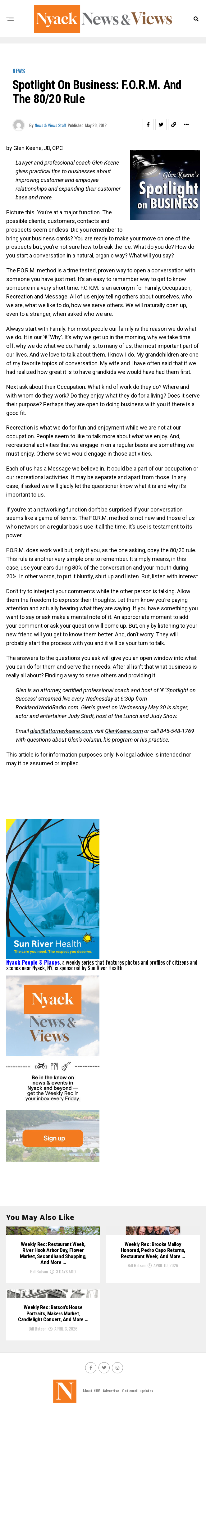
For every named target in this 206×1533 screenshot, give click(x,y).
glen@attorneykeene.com (61, 731)
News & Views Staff (50, 125)
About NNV (91, 1511)
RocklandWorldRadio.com (47, 707)
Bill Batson (39, 1333)
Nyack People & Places (33, 962)
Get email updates (137, 1511)
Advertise (111, 1511)
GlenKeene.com (124, 731)
